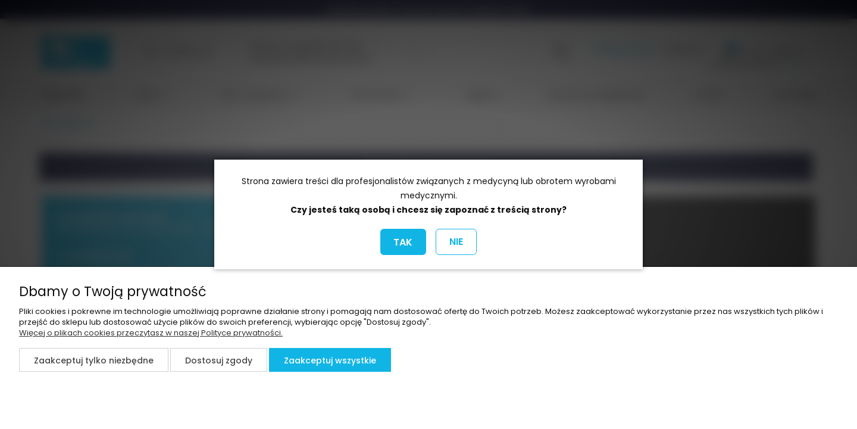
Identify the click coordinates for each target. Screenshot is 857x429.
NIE (456, 241)
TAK (402, 242)
